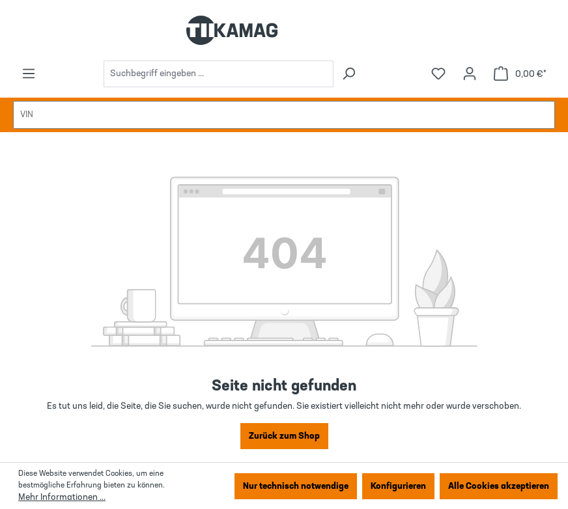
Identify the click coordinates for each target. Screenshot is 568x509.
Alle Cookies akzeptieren (498, 486)
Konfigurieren (398, 486)
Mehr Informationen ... (62, 497)
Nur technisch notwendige (295, 486)
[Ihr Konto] (469, 74)
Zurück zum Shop (284, 436)
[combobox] (219, 74)
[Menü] (28, 74)
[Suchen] (348, 74)
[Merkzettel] (438, 74)
